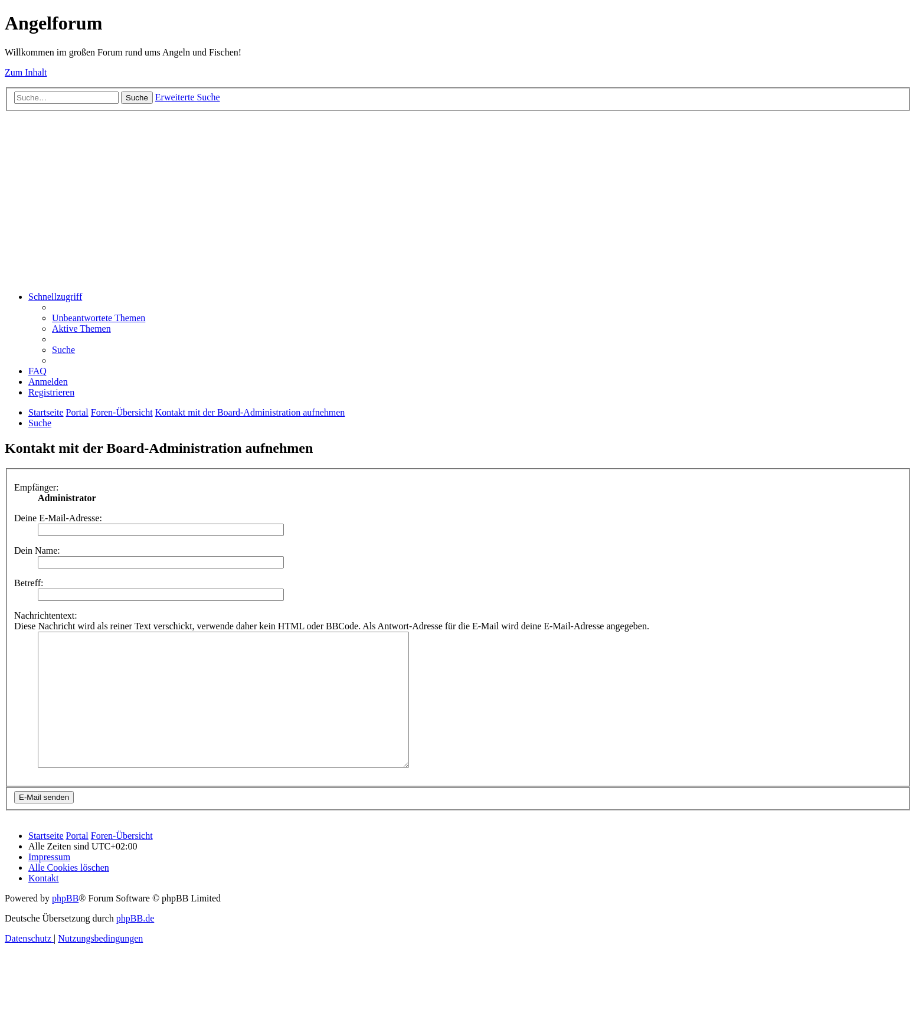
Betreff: (28, 583)
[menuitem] (98, 318)
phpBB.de (135, 945)
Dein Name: (37, 550)
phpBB (65, 925)
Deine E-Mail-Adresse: (58, 518)
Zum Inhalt (26, 72)
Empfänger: (36, 487)
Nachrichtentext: (45, 615)
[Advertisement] (458, 199)
